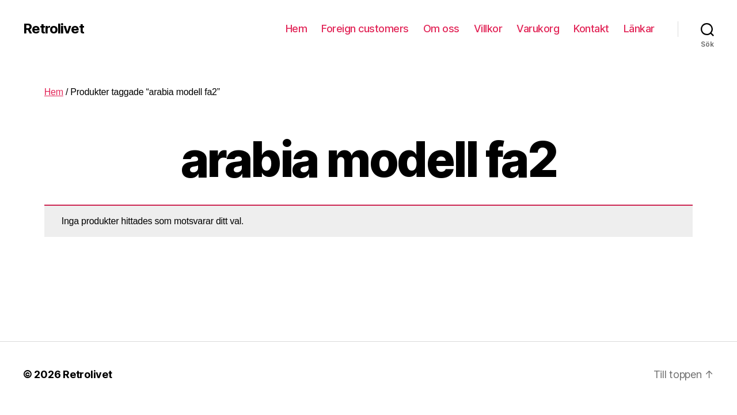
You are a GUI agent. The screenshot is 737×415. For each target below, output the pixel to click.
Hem (296, 28)
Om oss (441, 28)
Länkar (639, 28)
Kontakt (591, 28)
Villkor (488, 28)
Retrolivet (53, 29)
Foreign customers (365, 28)
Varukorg (537, 28)
